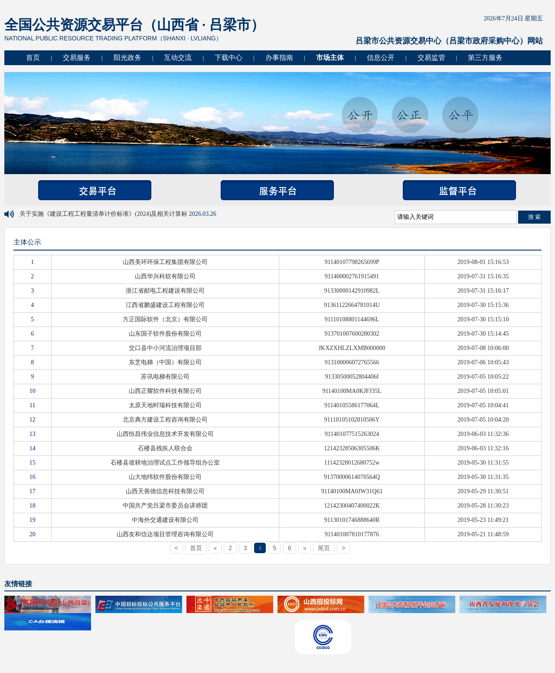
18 (32, 505)
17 (32, 491)
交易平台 (94, 190)
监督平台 (459, 190)
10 (32, 391)
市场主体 (330, 57)
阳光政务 (127, 57)
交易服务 (77, 57)
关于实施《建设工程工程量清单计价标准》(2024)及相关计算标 (104, 214)
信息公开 (381, 57)
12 (32, 419)
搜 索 (534, 217)
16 (32, 477)
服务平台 (277, 190)
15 (32, 462)
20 (32, 534)
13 (32, 434)
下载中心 (228, 57)
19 (32, 520)
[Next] (304, 548)
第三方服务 (485, 57)
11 (32, 405)
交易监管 (431, 57)
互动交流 (178, 57)
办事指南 (279, 57)
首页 (33, 57)
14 (32, 448)
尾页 (324, 547)
